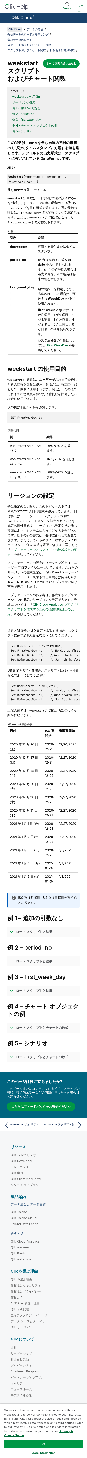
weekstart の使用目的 (26, 96)
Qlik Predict (19, 1253)
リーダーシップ (21, 1353)
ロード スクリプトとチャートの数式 (42, 1028)
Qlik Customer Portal (26, 1179)
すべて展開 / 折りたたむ (61, 63)
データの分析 (35, 29)
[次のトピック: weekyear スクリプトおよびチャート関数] (64, 1125)
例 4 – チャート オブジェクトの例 (34, 125)
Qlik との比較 (20, 1309)
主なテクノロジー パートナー (31, 1315)
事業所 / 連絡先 (21, 1395)
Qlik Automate (21, 1259)
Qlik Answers (20, 1247)
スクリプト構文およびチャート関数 (29, 45)
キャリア (17, 1383)
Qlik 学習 (17, 1173)
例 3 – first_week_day (26, 119)
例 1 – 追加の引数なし (26, 108)
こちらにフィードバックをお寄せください (41, 1106)
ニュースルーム (21, 1389)
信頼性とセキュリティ (26, 1285)
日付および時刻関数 (62, 50)
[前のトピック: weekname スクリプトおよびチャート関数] (23, 1125)
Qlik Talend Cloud (24, 1218)
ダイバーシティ (21, 1365)
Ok (43, 1443)
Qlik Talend (19, 1212)
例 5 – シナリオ (22, 131)
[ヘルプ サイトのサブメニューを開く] (6, 18)
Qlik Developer (21, 1161)
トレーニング (20, 1167)
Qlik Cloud (22, 17)
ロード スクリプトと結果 (34, 932)
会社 (14, 1347)
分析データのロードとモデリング (27, 34)
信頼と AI (17, 1297)
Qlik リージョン (21, 1327)
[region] (43, 1431)
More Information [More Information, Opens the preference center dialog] (43, 1453)
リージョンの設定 (24, 102)
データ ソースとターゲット (29, 1321)
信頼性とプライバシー (26, 1291)
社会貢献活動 (20, 1359)
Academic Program (25, 1371)
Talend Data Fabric (24, 1224)
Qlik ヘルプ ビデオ (23, 1155)
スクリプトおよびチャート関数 (26, 50)
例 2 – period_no (23, 114)
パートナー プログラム (26, 1377)
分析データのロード (19, 39)
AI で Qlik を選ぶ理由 (25, 1303)
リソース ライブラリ (25, 1185)
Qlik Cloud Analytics (25, 1241)
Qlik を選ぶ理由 (21, 1279)
